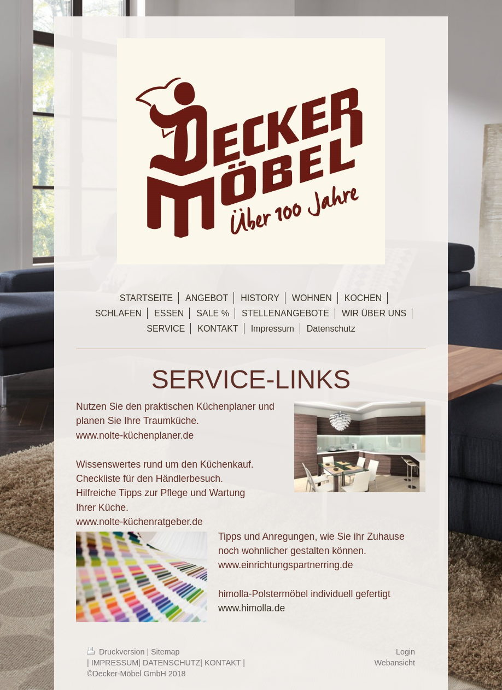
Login (405, 651)
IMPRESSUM (115, 662)
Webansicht (395, 662)
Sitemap (165, 651)
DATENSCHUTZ (171, 662)
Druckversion (117, 651)
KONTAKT (223, 662)
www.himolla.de (251, 608)
